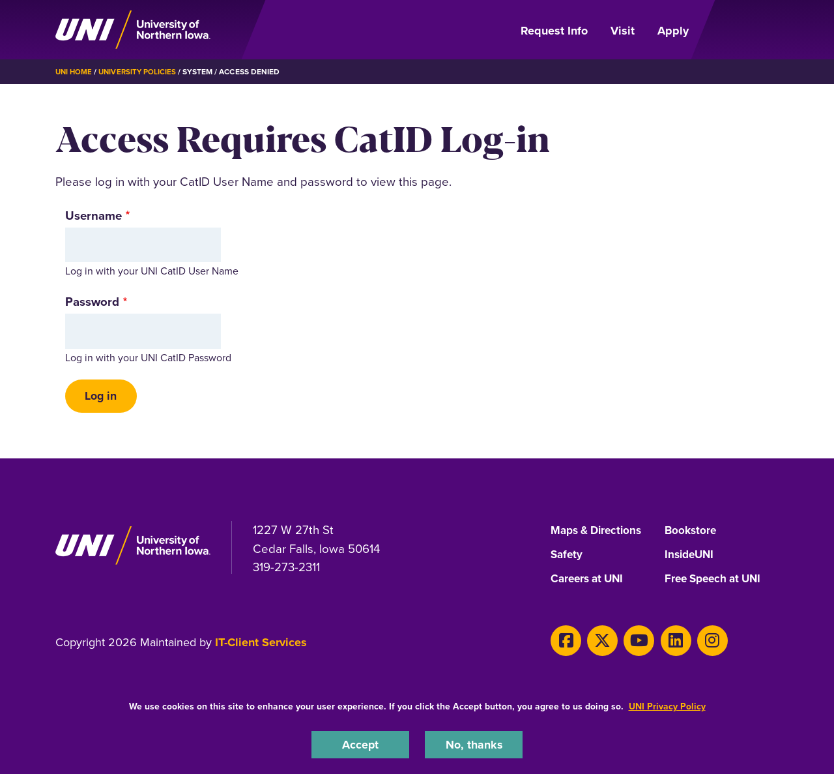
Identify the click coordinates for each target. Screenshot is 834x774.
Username (93, 215)
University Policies (140, 71)
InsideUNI (691, 557)
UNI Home (74, 71)
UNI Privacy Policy (667, 704)
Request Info (554, 30)
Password (92, 301)
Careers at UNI (590, 582)
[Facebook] (564, 642)
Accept (360, 743)
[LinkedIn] (663, 642)
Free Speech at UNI (716, 582)
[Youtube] (629, 642)
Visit (623, 30)
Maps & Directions (599, 533)
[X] (597, 642)
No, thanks (474, 743)
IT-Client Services (261, 645)
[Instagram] (695, 642)
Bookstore (692, 533)
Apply (673, 30)
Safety (567, 557)
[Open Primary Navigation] (741, 30)
